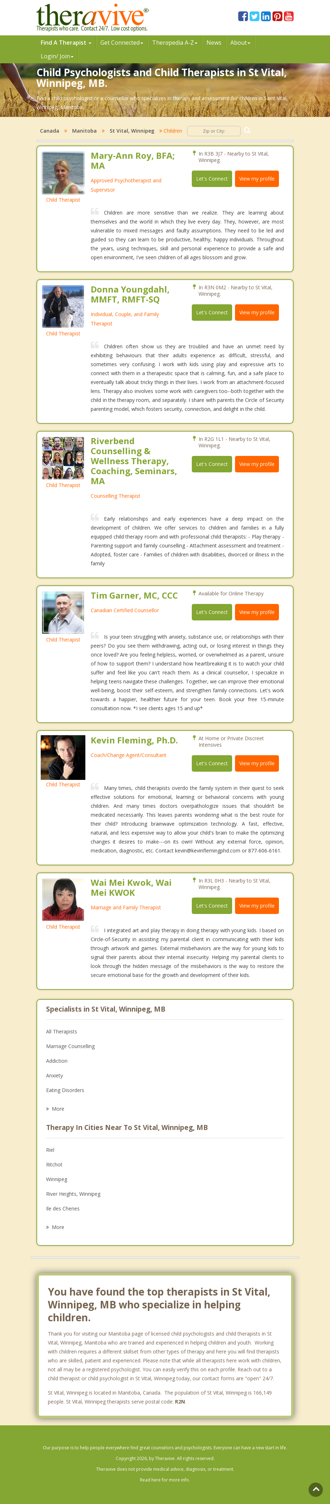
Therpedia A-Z (175, 42)
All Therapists (61, 1031)
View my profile (257, 178)
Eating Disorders (65, 1090)
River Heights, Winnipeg (73, 1193)
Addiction (57, 1060)
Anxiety (54, 1075)
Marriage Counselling (70, 1046)
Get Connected (121, 42)
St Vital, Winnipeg (132, 130)
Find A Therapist (66, 42)
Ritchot (54, 1164)
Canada (49, 130)
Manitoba (84, 130)
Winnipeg (56, 1179)
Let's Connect (212, 178)
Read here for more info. (165, 1480)
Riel (50, 1149)
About (240, 42)
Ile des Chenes (63, 1208)
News (213, 42)
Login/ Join (57, 56)
